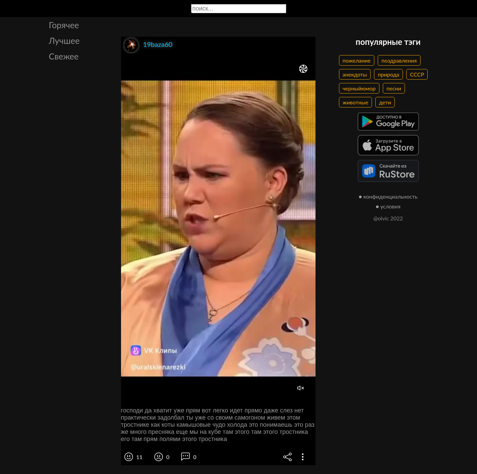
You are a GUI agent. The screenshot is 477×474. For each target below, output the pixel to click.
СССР (417, 74)
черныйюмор (359, 88)
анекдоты (355, 74)
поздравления (399, 60)
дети (385, 102)
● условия (388, 206)
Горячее (64, 25)
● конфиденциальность (388, 196)
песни (394, 88)
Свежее (64, 56)
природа (388, 74)
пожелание (357, 60)
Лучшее (64, 40)
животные (356, 102)
